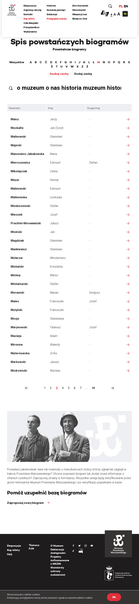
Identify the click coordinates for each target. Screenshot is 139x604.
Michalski (17, 266)
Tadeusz (55, 327)
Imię (50, 108)
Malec (15, 301)
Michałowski (19, 284)
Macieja (16, 336)
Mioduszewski (20, 206)
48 (93, 388)
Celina (54, 171)
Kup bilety (29, 18)
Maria (53, 154)
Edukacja (52, 14)
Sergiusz (94, 292)
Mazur (15, 180)
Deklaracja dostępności (58, 551)
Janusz (54, 362)
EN (126, 6)
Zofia (53, 353)
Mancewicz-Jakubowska (27, 154)
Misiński (16, 232)
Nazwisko (14, 108)
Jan (52, 232)
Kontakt (28, 14)
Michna (15, 275)
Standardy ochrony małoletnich (57, 571)
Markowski (18, 362)
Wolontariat (79, 10)
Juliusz (54, 223)
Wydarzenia (30, 31)
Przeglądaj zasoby (57, 18)
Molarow (17, 258)
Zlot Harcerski (80, 5)
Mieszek (16, 214)
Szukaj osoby (59, 73)
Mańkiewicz (19, 249)
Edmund (55, 162)
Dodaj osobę (83, 73)
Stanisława (57, 318)
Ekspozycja (30, 5)
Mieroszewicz (20, 162)
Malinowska (19, 197)
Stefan (93, 162)
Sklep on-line (79, 18)
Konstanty (56, 266)
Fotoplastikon (31, 27)
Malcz (15, 119)
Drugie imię (93, 108)
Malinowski (18, 136)
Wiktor (54, 275)
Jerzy (53, 119)
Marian (54, 292)
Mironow (17, 344)
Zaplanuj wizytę (32, 10)
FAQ (9, 554)
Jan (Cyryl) (56, 128)
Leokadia (56, 197)
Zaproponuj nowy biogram (25, 503)
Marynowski (19, 327)
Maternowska (20, 353)
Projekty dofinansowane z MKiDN (59, 560)
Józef (53, 214)
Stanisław (56, 136)
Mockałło (17, 128)
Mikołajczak (19, 171)
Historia (51, 5)
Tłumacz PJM (34, 547)
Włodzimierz (58, 258)
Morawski (17, 292)
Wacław (55, 370)
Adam (54, 336)
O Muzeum (56, 545)
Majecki (16, 145)
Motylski (16, 310)
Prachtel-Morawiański (26, 223)
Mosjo (15, 318)
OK (114, 597)
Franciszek (57, 301)
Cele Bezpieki (31, 23)
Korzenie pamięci (56, 10)
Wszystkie (16, 62)
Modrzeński (19, 370)
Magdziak (17, 240)
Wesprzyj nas (79, 14)
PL (121, 6)
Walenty (55, 344)
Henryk (54, 180)
